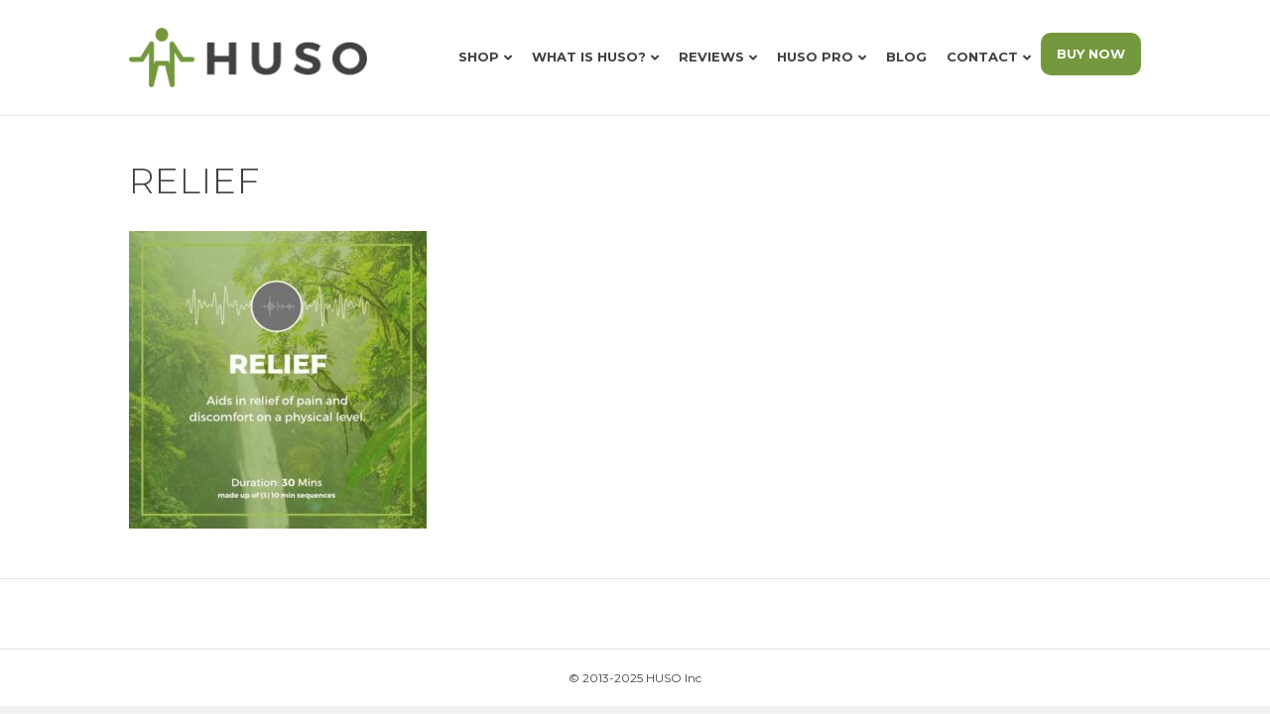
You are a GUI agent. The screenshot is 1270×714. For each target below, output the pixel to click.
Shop (478, 56)
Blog (906, 56)
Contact (982, 56)
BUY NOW (1091, 53)
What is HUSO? (589, 56)
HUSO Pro (815, 56)
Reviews (711, 56)
